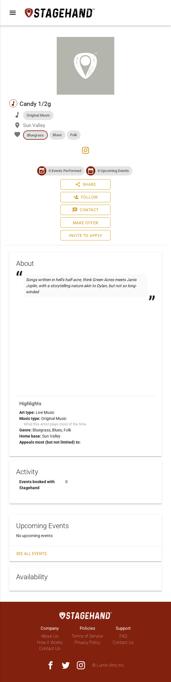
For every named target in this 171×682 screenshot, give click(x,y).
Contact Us (49, 648)
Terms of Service (87, 636)
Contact (85, 210)
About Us (49, 636)
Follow (85, 197)
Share (85, 184)
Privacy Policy (87, 642)
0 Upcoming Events (113, 171)
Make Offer (85, 223)
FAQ (123, 636)
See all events (31, 553)
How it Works (49, 642)
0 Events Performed (65, 171)
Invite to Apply (85, 235)
